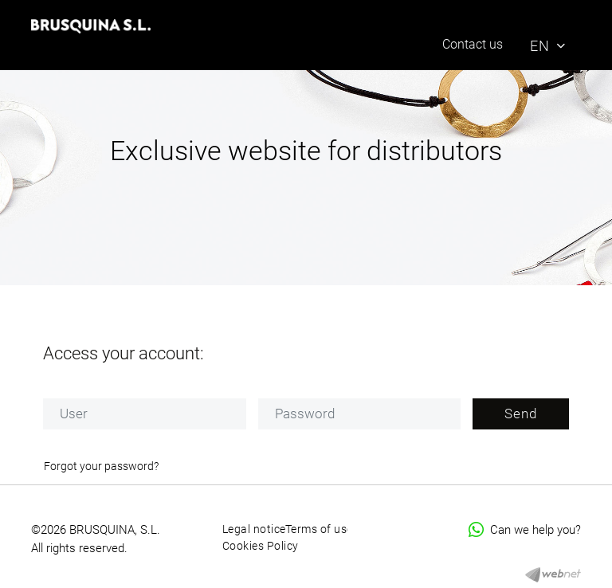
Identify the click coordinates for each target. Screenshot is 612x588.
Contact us (472, 44)
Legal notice (254, 529)
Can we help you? (525, 530)
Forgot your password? (101, 466)
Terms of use (319, 529)
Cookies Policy (260, 545)
